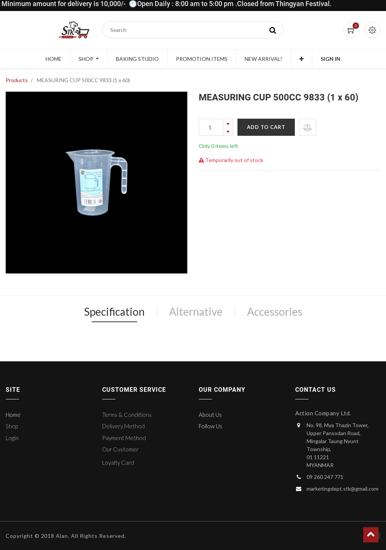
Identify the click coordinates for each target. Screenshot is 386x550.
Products (17, 80)
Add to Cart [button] (266, 127)
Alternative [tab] (196, 311)
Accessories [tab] (274, 311)
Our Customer (120, 449)
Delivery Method (123, 426)
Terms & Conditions (127, 414)
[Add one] (228, 123)
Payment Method (124, 437)
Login (12, 437)
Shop (12, 426)
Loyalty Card (118, 462)
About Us (210, 414)
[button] (301, 58)
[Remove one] (228, 131)
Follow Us (210, 426)
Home (13, 414)
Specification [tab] (114, 311)
